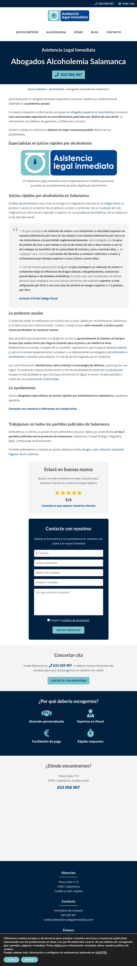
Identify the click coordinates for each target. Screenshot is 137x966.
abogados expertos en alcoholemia (92, 112)
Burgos (86, 449)
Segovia (13, 454)
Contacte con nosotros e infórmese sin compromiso (43, 409)
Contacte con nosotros (68, 680)
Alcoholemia (56, 32)
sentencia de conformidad (42, 379)
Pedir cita (126, 3)
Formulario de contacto (68, 910)
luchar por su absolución (107, 370)
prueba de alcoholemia (91, 212)
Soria (23, 454)
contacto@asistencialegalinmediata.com (68, 919)
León (95, 449)
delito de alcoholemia (24, 203)
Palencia (105, 449)
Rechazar (29, 959)
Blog (94, 32)
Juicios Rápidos (27, 32)
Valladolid (118, 449)
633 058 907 (104, 3)
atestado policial (116, 347)
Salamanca (15, 103)
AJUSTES (101, 952)
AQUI (57, 945)
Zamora (33, 454)
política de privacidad (76, 620)
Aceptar (11, 959)
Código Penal (111, 203)
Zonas (78, 32)
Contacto (113, 32)
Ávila (78, 449)
